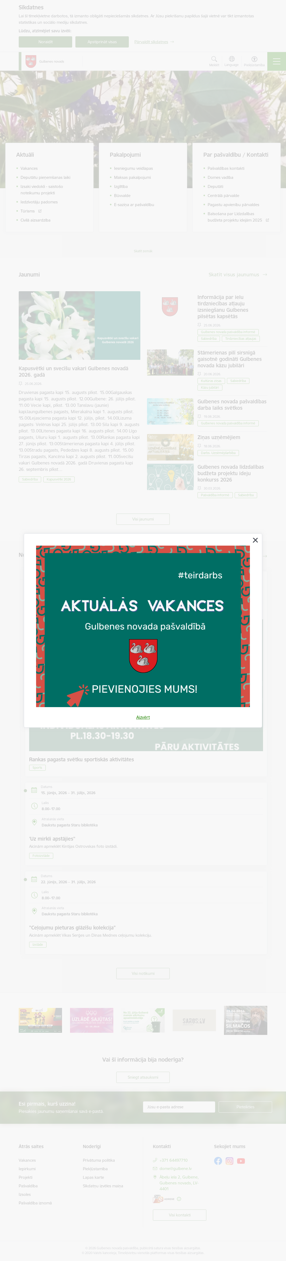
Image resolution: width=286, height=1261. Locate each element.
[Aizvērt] (255, 540)
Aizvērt (143, 717)
